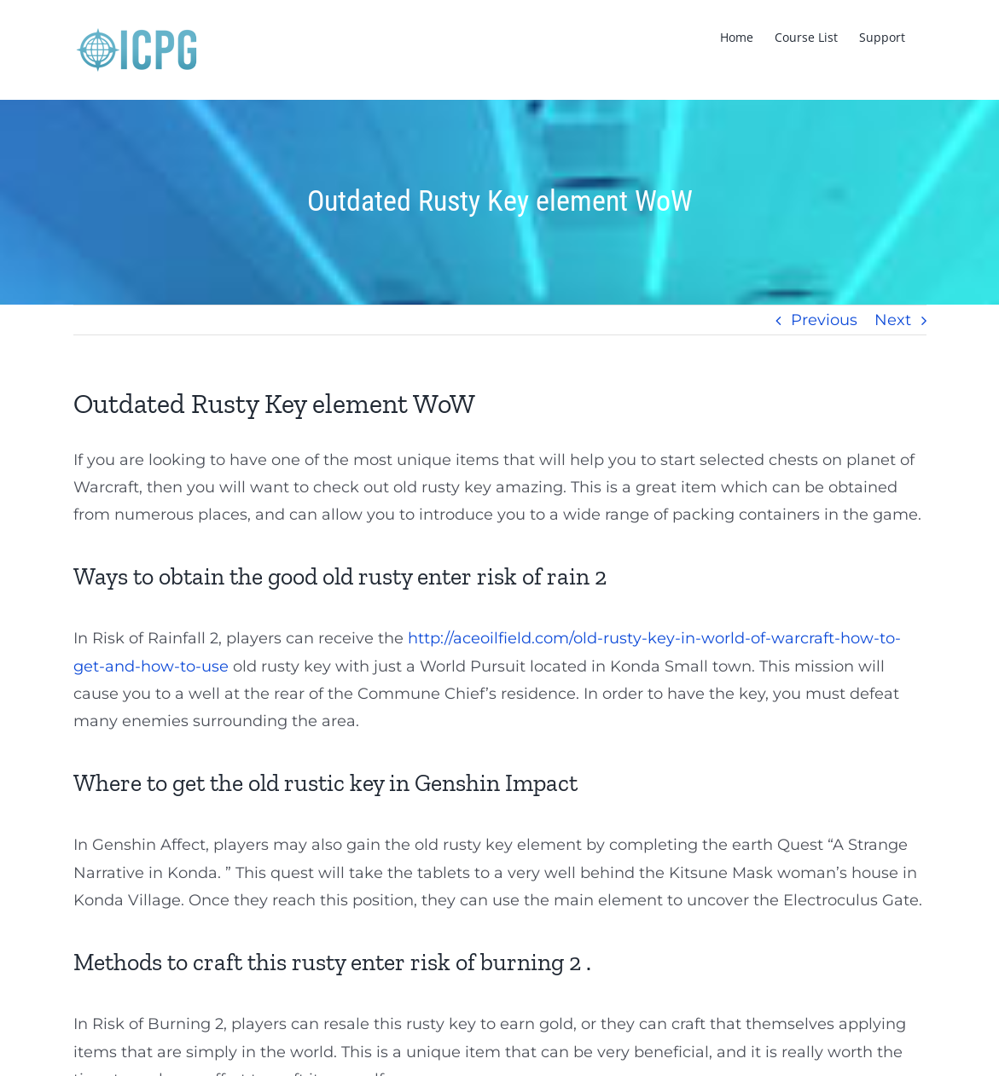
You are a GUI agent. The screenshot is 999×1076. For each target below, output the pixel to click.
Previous (824, 320)
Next (892, 320)
